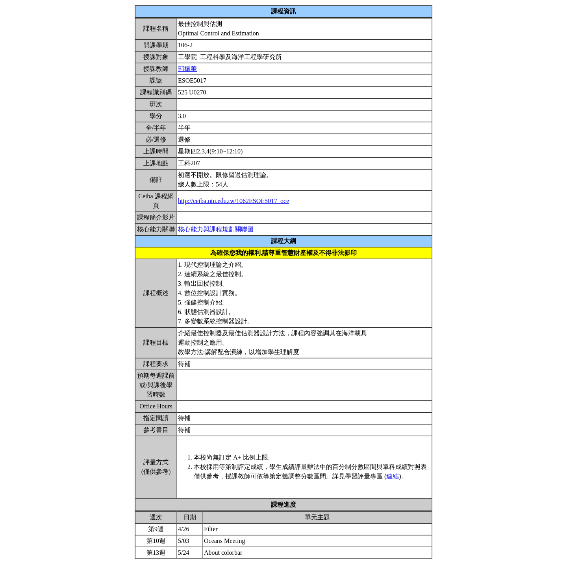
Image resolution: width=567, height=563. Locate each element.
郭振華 (187, 68)
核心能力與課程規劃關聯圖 (216, 229)
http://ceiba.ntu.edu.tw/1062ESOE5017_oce (233, 201)
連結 (392, 476)
